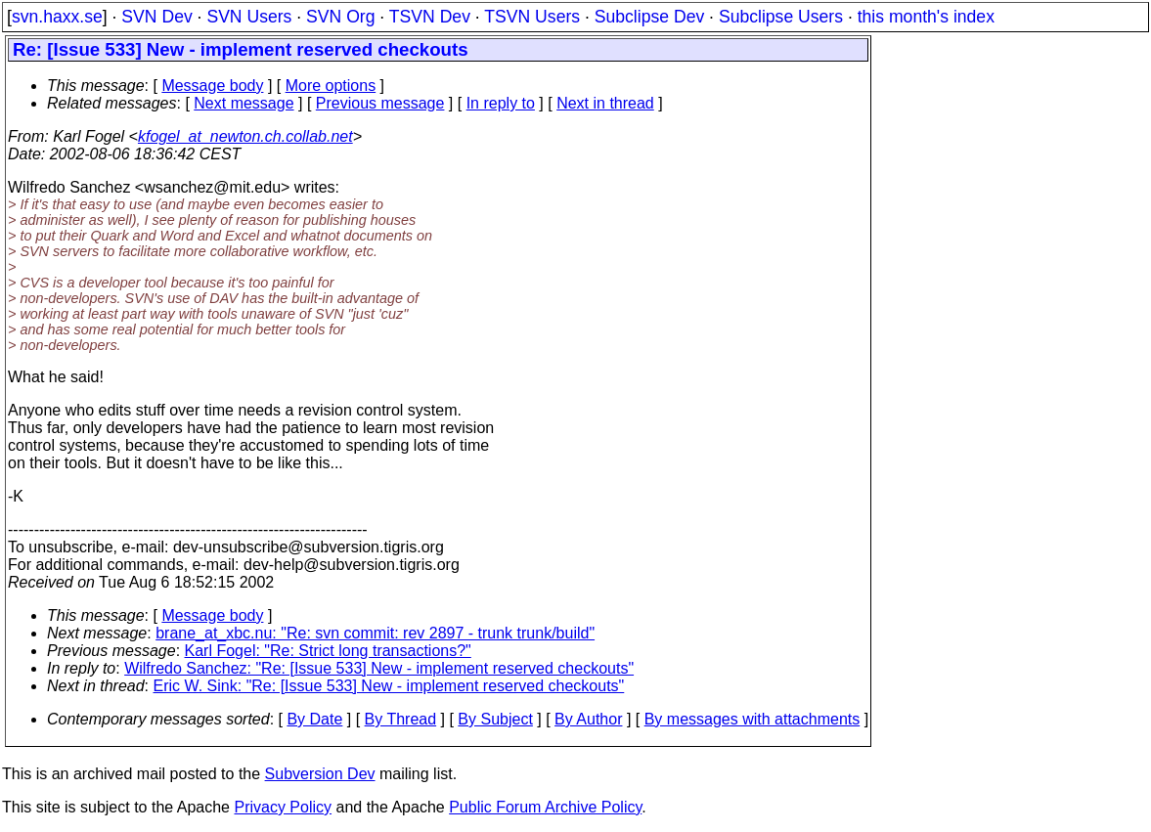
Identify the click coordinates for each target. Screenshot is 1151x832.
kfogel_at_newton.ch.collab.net (245, 136)
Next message (243, 103)
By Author (588, 719)
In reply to (500, 103)
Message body (212, 85)
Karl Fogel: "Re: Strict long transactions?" (328, 650)
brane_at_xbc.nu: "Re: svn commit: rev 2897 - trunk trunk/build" (375, 633)
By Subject (495, 719)
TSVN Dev (429, 16)
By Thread (401, 719)
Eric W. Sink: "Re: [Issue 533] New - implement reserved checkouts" (389, 686)
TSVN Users (532, 16)
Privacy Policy (283, 807)
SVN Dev (156, 16)
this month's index (926, 16)
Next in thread (605, 103)
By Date (314, 719)
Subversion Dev (320, 774)
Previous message (380, 103)
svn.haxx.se (57, 16)
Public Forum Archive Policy (545, 807)
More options (331, 85)
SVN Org (340, 16)
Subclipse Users (781, 16)
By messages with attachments (752, 719)
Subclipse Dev (649, 16)
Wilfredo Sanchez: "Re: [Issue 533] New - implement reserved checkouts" (379, 668)
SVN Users (248, 16)
